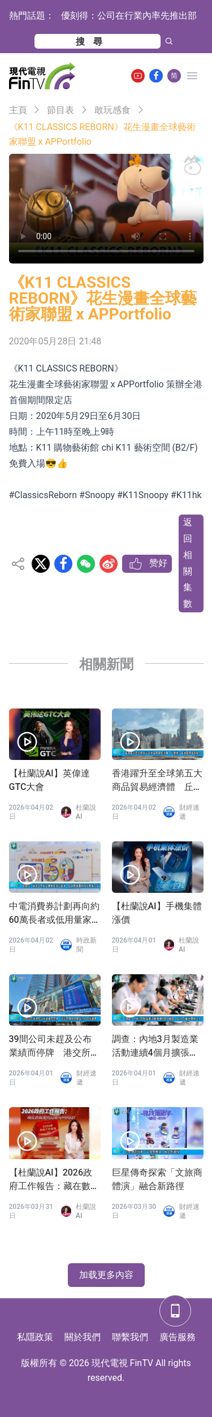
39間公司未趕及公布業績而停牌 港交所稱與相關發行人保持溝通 (54, 1047)
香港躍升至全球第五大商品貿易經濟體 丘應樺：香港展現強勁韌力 (157, 781)
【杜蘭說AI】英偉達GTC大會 (49, 780)
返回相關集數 (187, 563)
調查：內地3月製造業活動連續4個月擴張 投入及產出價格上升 (155, 1047)
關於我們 (82, 1337)
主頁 (18, 110)
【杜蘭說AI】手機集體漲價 (157, 913)
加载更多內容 (106, 1274)
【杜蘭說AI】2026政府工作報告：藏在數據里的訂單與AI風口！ (54, 1180)
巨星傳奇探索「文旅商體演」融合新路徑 (157, 1179)
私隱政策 (35, 1337)
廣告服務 (177, 1337)
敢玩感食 (112, 110)
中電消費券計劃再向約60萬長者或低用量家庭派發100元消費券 (54, 914)
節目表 (60, 110)
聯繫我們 (130, 1337)
